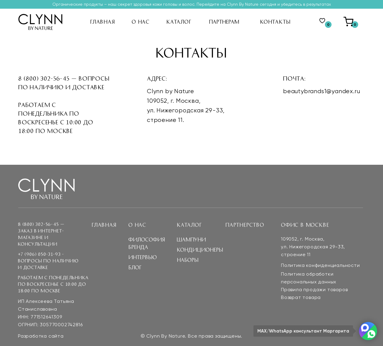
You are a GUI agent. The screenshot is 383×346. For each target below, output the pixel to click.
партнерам (224, 21)
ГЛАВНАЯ (102, 21)
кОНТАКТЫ (275, 21)
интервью (143, 51)
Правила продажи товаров (314, 290)
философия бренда (158, 40)
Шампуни (191, 239)
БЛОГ (137, 61)
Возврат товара (301, 297)
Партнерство (244, 224)
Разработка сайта (41, 336)
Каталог (189, 224)
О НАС (141, 21)
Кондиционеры (200, 249)
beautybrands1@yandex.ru (321, 91)
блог (135, 267)
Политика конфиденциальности (320, 265)
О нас (137, 224)
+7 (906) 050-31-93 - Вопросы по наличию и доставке (48, 260)
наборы (187, 259)
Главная (104, 224)
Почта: (294, 78)
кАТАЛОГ (179, 21)
